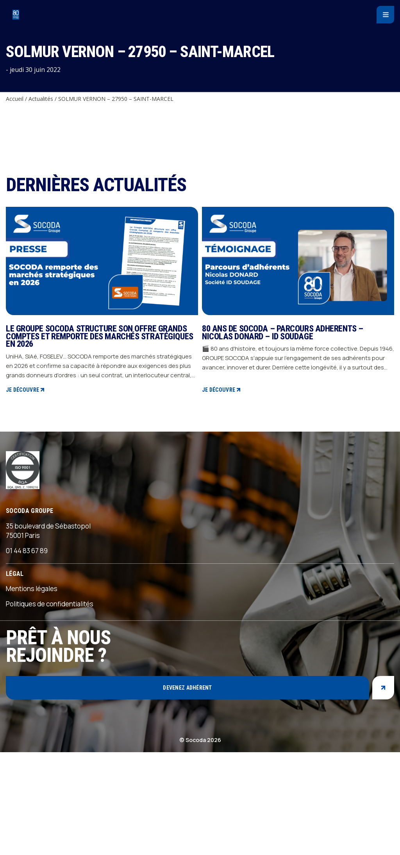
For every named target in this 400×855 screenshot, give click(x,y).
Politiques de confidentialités (49, 706)
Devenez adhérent (187, 790)
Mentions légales (31, 691)
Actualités (41, 98)
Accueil (14, 98)
